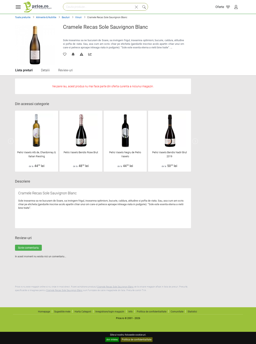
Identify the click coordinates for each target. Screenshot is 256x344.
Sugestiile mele (62, 311)
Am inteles (112, 339)
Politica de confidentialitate (136, 339)
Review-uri (65, 70)
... (171, 47)
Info (130, 311)
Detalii (45, 70)
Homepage (44, 311)
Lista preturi (24, 70)
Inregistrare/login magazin (109, 311)
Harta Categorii (83, 311)
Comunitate (177, 311)
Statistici (192, 311)
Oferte (219, 7)
